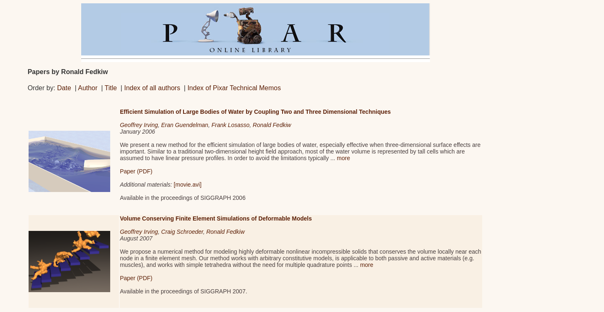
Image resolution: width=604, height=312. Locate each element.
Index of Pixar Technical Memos (234, 87)
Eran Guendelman (184, 125)
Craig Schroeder (182, 231)
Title (111, 87)
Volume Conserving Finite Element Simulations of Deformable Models (216, 218)
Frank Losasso (230, 125)
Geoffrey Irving (139, 125)
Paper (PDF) (136, 171)
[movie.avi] (187, 184)
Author (87, 87)
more (343, 158)
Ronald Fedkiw (272, 125)
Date (64, 87)
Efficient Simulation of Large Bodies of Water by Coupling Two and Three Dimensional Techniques (255, 111)
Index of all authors (152, 87)
